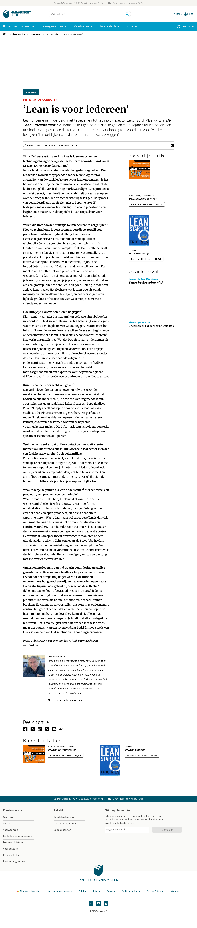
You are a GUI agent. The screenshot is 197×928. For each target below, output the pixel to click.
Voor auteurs (10, 848)
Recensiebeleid (11, 855)
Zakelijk (59, 810)
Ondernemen (35, 34)
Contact (7, 823)
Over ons (8, 817)
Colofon (82, 891)
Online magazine (17, 34)
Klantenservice (12, 810)
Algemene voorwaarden (60, 891)
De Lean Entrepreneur (37, 165)
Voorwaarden (10, 829)
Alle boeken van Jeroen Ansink (65, 700)
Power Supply (70, 389)
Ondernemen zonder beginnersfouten (151, 325)
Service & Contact (156, 891)
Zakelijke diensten (64, 817)
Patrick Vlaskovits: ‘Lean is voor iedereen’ (64, 34)
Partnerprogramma (14, 861)
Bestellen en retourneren (17, 836)
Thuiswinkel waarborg (29, 891)
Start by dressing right (147, 282)
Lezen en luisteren (13, 842)
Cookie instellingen (130, 891)
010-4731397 (187, 26)
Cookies (111, 891)
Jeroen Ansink (33, 145)
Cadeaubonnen (62, 829)
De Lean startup (41, 156)
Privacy (96, 891)
